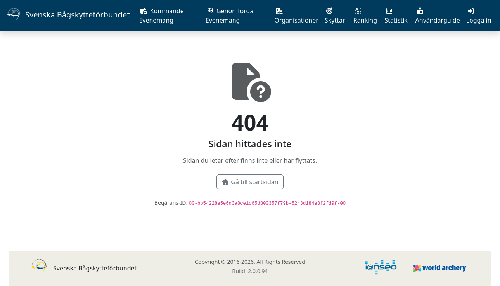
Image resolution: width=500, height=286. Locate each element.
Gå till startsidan (249, 182)
